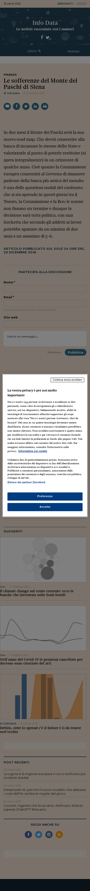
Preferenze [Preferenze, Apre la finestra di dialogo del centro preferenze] (45, 496)
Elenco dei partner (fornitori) (26, 482)
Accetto (45, 507)
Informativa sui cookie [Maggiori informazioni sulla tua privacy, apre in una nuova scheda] (32, 451)
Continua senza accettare (67, 379)
